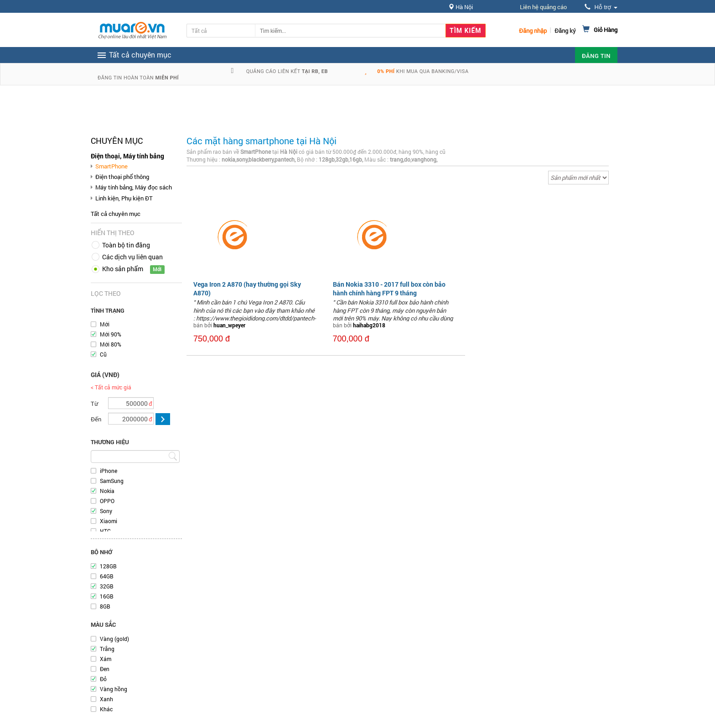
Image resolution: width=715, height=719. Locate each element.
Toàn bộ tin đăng (126, 245)
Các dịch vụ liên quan (132, 256)
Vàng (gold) (114, 638)
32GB (107, 586)
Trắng (107, 648)
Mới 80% (110, 344)
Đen (104, 668)
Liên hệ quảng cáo (543, 7)
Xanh (106, 699)
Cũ (103, 354)
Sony (106, 510)
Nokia (107, 490)
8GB (105, 606)
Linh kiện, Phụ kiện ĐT (124, 198)
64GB (107, 576)
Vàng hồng (113, 689)
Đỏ (103, 678)
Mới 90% (110, 334)
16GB (107, 596)
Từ (94, 403)
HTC (105, 531)
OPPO (107, 500)
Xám (105, 658)
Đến (96, 419)
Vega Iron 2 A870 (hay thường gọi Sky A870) (247, 288)
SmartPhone (111, 166)
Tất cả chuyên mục (115, 214)
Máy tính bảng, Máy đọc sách (133, 187)
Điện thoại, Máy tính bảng (127, 156)
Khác (106, 709)
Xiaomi (108, 521)
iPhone (108, 470)
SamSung (112, 480)
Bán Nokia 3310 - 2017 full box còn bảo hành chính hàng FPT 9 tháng (389, 288)
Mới (104, 324)
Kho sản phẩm (122, 268)
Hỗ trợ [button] (601, 7)
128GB (108, 566)
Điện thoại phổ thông (122, 177)
